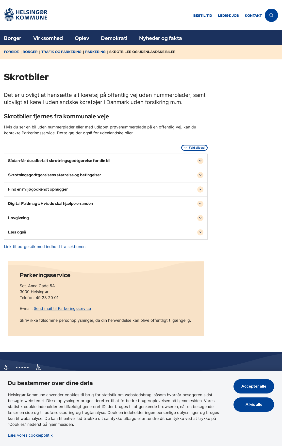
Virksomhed (48, 38)
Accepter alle (253, 386)
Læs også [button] (17, 232)
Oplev (82, 38)
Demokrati (114, 38)
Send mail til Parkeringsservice (62, 308)
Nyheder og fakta (160, 38)
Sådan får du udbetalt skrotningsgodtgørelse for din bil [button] (59, 160)
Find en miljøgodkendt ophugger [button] (38, 189)
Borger (12, 38)
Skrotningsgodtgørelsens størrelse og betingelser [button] (54, 175)
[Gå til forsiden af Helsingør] (95, 15)
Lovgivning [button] (18, 217)
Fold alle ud (197, 148)
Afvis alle (254, 404)
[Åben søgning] (271, 15)
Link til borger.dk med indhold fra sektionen (44, 246)
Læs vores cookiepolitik (30, 435)
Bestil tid (202, 16)
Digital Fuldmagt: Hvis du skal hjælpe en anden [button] (50, 203)
